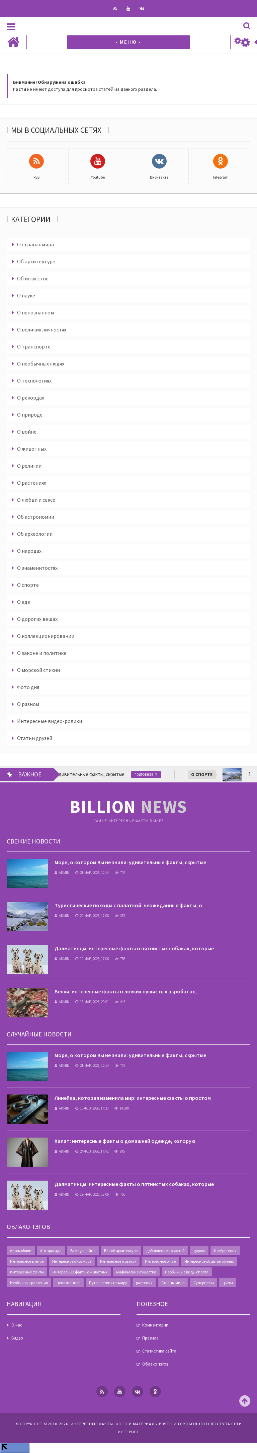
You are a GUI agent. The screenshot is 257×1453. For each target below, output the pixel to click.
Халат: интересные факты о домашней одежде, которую (125, 1141)
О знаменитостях (37, 567)
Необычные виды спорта (186, 1271)
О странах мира (35, 244)
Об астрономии (35, 516)
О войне (26, 431)
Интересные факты (27, 1271)
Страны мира (173, 1282)
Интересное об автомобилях (209, 1261)
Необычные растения (29, 1282)
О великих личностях (41, 329)
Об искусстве (33, 278)
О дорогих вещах (37, 619)
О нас (16, 1325)
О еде (23, 601)
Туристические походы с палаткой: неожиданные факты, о (128, 905)
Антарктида (51, 1250)
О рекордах (30, 397)
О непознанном (35, 312)
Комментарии (155, 1325)
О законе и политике (41, 653)
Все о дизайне (82, 1250)
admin (62, 872)
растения (144, 1282)
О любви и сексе (36, 499)
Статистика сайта (159, 1351)
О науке (26, 295)
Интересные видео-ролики (49, 721)
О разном (28, 704)
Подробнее (151, 774)
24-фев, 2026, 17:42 (91, 1151)
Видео (17, 1338)
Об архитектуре (36, 261)
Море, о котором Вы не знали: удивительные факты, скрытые (130, 862)
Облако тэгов (155, 1364)
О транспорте (34, 346)
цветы (228, 1282)
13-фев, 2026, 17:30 (91, 1108)
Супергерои (203, 1282)
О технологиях (34, 380)
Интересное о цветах (118, 1261)
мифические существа (136, 1271)
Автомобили (20, 1250)
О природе (29, 414)
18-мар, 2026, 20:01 (92, 1001)
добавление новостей (165, 1250)
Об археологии (35, 533)
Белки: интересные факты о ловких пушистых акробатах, (126, 991)
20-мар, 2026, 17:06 (92, 915)
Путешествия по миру (108, 1282)
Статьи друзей (34, 738)
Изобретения (225, 1250)
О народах (29, 550)
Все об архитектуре (121, 1250)
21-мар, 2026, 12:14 (92, 872)
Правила (150, 1338)
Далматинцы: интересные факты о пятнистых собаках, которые (134, 948)
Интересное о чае (160, 1261)
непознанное (68, 1282)
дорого (199, 1250)
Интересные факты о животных (80, 1271)
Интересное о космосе (71, 1261)
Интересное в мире (27, 1261)
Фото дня (28, 687)
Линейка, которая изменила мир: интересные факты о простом (133, 1098)
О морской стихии (38, 670)
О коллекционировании (45, 636)
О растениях (31, 482)
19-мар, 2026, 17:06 (92, 958)
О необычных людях (40, 363)
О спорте (28, 584)
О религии (29, 465)
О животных (32, 448)
